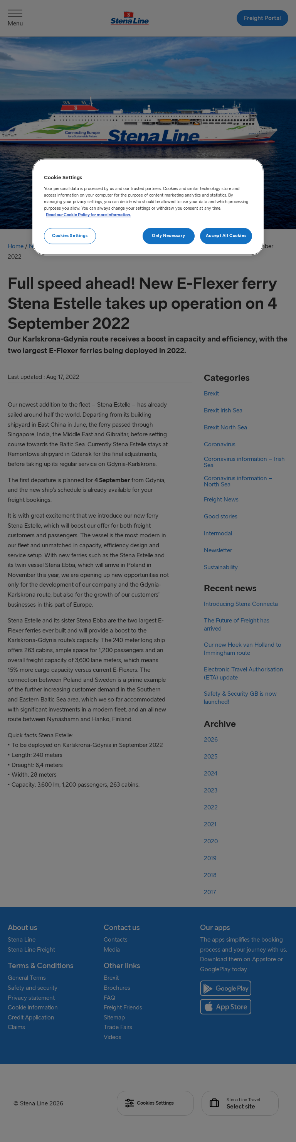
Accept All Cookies (226, 236)
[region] (148, 207)
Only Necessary (168, 236)
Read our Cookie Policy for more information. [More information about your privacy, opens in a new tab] (88, 215)
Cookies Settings (70, 236)
